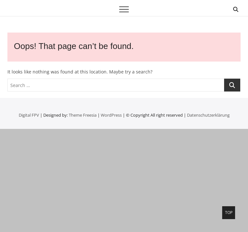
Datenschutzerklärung (208, 115)
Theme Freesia (83, 115)
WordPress (111, 115)
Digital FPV (29, 115)
